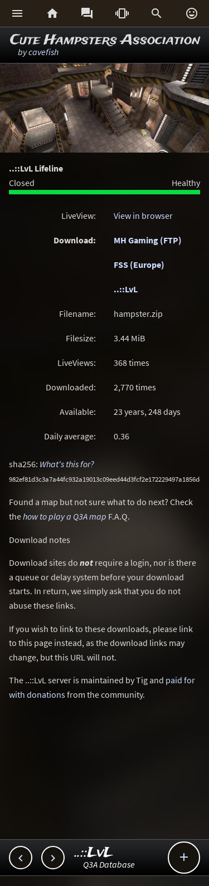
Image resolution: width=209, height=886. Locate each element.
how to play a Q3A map (64, 516)
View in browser (143, 215)
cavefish (43, 51)
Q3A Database (109, 864)
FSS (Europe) (139, 264)
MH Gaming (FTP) (148, 240)
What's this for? (67, 463)
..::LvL (126, 289)
